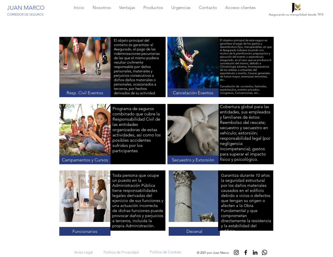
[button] (84, 92)
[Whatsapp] (264, 252)
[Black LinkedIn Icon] (255, 252)
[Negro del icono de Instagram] (236, 252)
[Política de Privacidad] (121, 252)
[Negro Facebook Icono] (245, 252)
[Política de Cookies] (165, 252)
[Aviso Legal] (83, 252)
